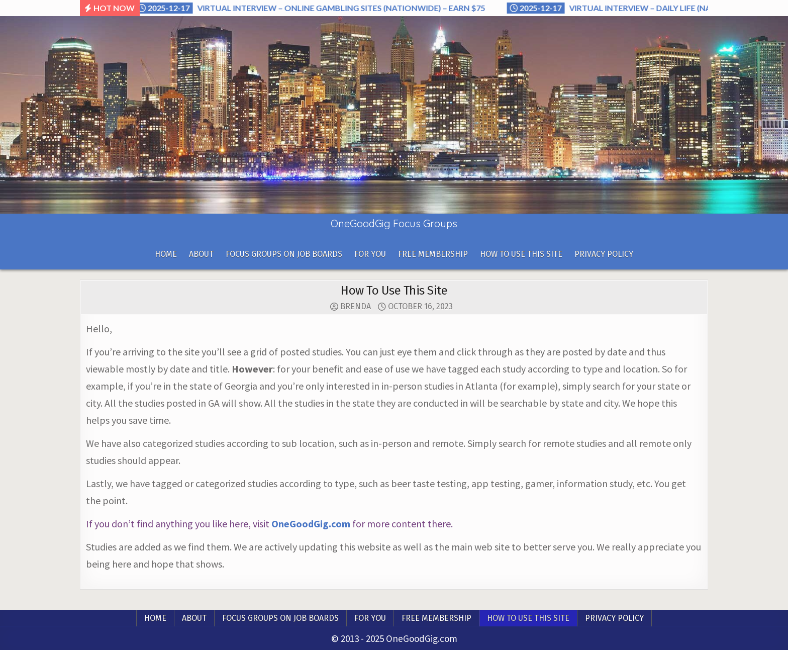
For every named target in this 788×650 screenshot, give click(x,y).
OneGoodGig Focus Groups (394, 223)
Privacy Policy (603, 254)
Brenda (355, 307)
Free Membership (433, 254)
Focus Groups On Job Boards (284, 254)
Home (166, 254)
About (201, 254)
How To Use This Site (521, 254)
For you (370, 254)
